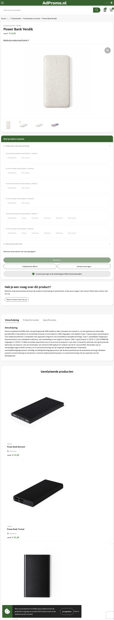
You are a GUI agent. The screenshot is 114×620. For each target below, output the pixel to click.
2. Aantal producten (12, 243)
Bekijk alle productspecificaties (16, 40)
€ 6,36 (12, 510)
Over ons (61, 533)
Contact (4, 568)
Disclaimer (62, 578)
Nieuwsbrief (62, 537)
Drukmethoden (64, 547)
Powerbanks (16, 18)
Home (3, 18)
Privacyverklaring (65, 575)
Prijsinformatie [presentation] (30, 319)
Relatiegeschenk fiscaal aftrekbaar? (72, 543)
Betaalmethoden (7, 575)
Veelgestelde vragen (66, 540)
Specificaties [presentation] (48, 319)
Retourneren (6, 578)
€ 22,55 (65, 510)
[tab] (12, 320)
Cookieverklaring (64, 572)
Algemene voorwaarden (67, 568)
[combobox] (47, 10)
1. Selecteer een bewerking (16, 145)
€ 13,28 (13, 441)
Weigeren (76, 611)
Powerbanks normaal (31, 18)
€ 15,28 (65, 441)
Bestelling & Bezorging (10, 572)
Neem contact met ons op (17, 299)
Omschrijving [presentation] (12, 319)
